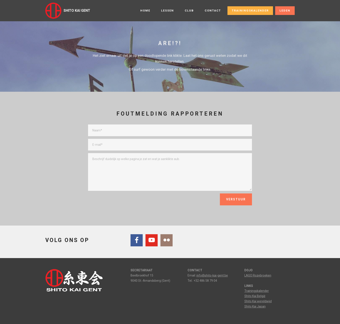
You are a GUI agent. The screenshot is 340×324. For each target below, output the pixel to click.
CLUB (189, 10)
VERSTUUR (236, 199)
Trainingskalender (256, 291)
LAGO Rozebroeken (257, 275)
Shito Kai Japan (255, 306)
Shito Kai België (254, 296)
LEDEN (285, 10)
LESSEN (167, 10)
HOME (145, 10)
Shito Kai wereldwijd (258, 301)
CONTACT (213, 10)
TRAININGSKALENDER (250, 10)
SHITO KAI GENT (77, 10)
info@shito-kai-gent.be (212, 275)
